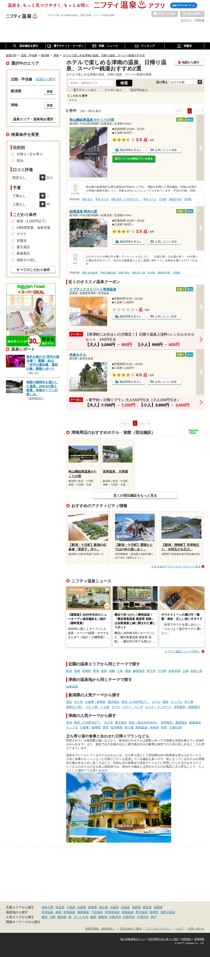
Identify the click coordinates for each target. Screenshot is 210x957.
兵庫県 (81, 907)
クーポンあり (113, 90)
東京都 (103, 907)
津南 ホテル (149, 199)
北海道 (125, 907)
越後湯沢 (139, 671)
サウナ (116, 707)
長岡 (104, 671)
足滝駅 (163, 199)
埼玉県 (59, 907)
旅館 (165, 702)
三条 (120, 671)
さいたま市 (81, 917)
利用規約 (186, 939)
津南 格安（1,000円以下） (125, 199)
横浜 (44, 917)
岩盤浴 (22, 240)
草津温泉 (47, 912)
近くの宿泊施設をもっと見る (135, 495)
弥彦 (77, 671)
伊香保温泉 (112, 912)
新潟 (69, 671)
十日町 (162, 671)
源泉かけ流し (75, 707)
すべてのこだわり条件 (33, 270)
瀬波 (128, 671)
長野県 (136, 907)
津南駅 (188, 199)
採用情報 (199, 939)
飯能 (93, 917)
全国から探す (45, 79)
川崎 (52, 917)
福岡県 (158, 907)
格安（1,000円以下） (136, 702)
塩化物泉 (116, 727)
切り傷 (188, 702)
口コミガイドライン (158, 928)
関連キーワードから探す (23, 922)
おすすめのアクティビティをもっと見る (176, 566)
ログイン (186, 20)
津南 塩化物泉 (90, 272)
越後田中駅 (175, 199)
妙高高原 (174, 671)
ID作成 (200, 20)
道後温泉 (128, 912)
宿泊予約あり (139, 90)
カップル (176, 702)
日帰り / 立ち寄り (30, 154)
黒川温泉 (141, 912)
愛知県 (147, 907)
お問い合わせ (196, 928)
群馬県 (92, 907)
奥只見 (151, 671)
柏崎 (112, 671)
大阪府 (114, 907)
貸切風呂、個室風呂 (187, 707)
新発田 (86, 671)
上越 (185, 671)
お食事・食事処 (95, 702)
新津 (96, 671)
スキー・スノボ (132, 707)
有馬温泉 (69, 912)
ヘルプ (179, 928)
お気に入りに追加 (166, 149)
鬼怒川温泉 (167, 912)
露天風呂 (113, 702)
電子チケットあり (85, 90)
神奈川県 (47, 907)
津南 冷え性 (101, 199)
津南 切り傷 (138, 272)
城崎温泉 (83, 912)
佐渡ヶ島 (196, 671)
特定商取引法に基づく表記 (163, 939)
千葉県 (70, 907)
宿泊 (69, 702)
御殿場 (102, 917)
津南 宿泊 (87, 199)
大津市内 (143, 917)
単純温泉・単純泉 (147, 727)
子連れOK (175, 727)
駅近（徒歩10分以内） (144, 722)
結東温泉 (72, 686)
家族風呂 (195, 722)
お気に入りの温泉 (164, 14)
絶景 (164, 727)
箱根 (58, 912)
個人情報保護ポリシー (133, 939)
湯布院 (154, 912)
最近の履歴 (192, 14)
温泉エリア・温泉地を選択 (33, 119)
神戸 (154, 917)
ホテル (156, 702)
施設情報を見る (129, 149)
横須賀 (62, 917)
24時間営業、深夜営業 (34, 227)
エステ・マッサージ (158, 707)
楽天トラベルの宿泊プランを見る (134, 158)
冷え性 (78, 702)
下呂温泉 (97, 912)
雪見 (106, 727)
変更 (50, 91)
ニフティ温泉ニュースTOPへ (182, 651)
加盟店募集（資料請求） (100, 928)
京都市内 (129, 917)
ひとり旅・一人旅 (97, 707)
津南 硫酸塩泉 (108, 272)
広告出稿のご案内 (131, 928)
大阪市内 (115, 917)
